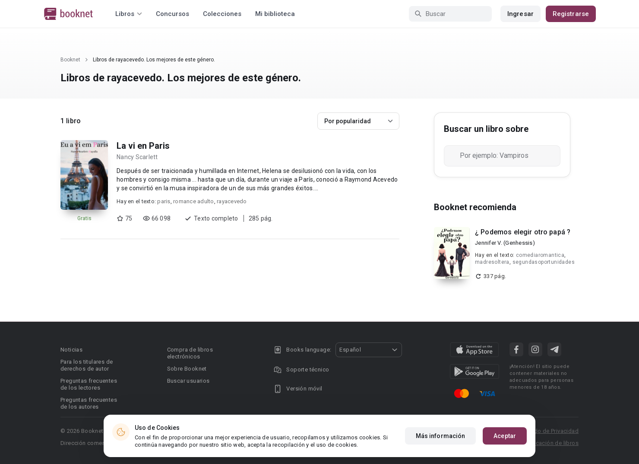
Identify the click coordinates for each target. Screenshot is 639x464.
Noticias (71, 349)
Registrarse (571, 14)
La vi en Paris (143, 146)
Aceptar (504, 435)
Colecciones (222, 14)
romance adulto (193, 201)
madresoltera (492, 262)
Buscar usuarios (188, 381)
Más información (440, 435)
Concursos (172, 14)
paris (163, 201)
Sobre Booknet (187, 368)
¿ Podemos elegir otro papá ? (522, 232)
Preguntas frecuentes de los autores (88, 403)
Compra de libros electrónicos (190, 353)
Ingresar (520, 14)
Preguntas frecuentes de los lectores (88, 384)
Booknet (70, 60)
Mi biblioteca (275, 14)
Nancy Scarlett (137, 157)
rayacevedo (232, 201)
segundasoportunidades (543, 262)
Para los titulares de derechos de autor (86, 365)
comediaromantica (540, 255)
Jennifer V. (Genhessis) (505, 243)
